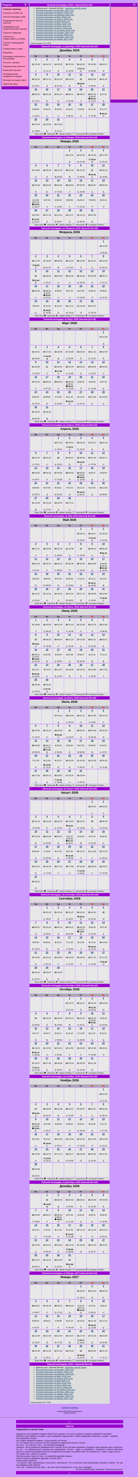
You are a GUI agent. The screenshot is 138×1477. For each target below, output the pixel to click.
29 (35, 119)
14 (103, 74)
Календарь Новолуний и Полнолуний (14, 57)
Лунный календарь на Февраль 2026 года (55, 15)
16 (47, 89)
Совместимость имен (13, 49)
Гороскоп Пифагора (12, 33)
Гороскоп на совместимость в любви (14, 38)
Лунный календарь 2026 (14, 17)
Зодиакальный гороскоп (14, 66)
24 (58, 104)
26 (81, 104)
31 (58, 119)
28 (103, 104)
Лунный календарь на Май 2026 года (53, 21)
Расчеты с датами (11, 62)
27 (92, 104)
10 (58, 74)
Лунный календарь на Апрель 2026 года (54, 19)
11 (69, 74)
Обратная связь (10, 84)
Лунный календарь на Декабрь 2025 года (55, 10)
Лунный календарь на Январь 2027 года (54, 39)
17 (58, 89)
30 (47, 119)
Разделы (7, 5)
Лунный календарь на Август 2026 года (54, 28)
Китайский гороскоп (12, 70)
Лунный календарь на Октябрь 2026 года (55, 33)
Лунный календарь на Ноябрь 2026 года (54, 35)
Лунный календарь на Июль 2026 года (53, 26)
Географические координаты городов (12, 75)
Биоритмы (7, 52)
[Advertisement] (124, 54)
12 (81, 74)
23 (47, 104)
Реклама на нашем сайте (14, 80)
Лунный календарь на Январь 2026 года (54, 13)
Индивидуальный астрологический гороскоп (15, 28)
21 (103, 89)
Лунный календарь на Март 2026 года (53, 17)
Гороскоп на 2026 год (13, 13)
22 (35, 104)
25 (69, 104)
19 (81, 89)
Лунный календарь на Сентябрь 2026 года (55, 30)
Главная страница (69, 1407)
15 (35, 89)
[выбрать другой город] (75, 8)
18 (69, 89)
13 (92, 74)
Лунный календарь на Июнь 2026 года (53, 24)
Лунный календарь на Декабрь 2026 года (55, 37)
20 (92, 89)
